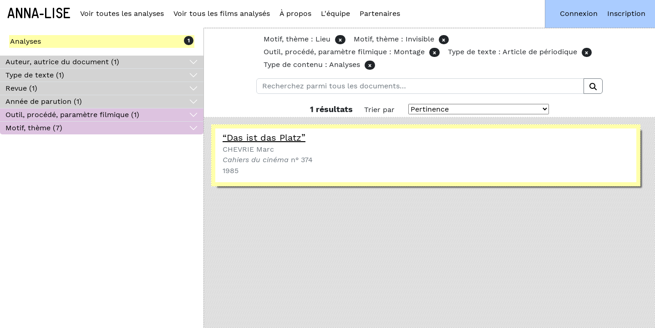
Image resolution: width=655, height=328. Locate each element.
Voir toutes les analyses (122, 13)
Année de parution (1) (43, 101)
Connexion (579, 13)
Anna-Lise (39, 13)
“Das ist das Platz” (264, 137)
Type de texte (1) (34, 75)
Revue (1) (21, 88)
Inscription (626, 13)
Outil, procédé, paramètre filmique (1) (72, 114)
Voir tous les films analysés (221, 13)
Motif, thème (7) (33, 127)
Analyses (25, 41)
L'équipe (335, 13)
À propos (295, 13)
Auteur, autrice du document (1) (62, 61)
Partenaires (380, 13)
